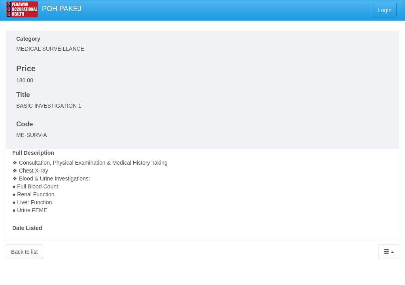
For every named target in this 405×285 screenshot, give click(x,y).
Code (24, 124)
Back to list (24, 252)
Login (385, 10)
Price (26, 68)
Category (28, 39)
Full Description (33, 153)
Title (23, 95)
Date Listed (27, 228)
